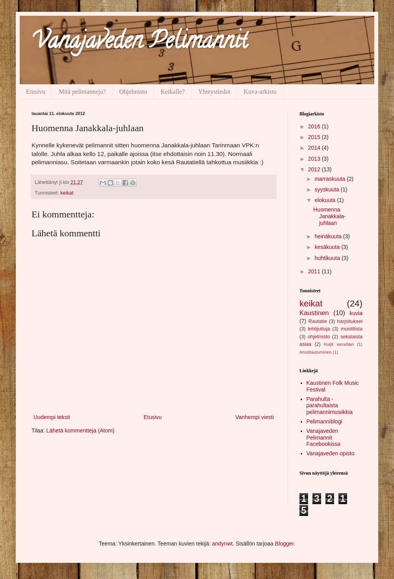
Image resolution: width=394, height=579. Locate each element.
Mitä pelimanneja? (82, 91)
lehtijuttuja (319, 329)
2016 (315, 126)
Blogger (284, 543)
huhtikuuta (328, 258)
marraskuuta (330, 179)
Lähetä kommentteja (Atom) (80, 430)
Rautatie (318, 321)
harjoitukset (349, 321)
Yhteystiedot (214, 91)
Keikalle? (173, 91)
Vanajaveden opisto (331, 453)
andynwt (222, 543)
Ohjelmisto (133, 91)
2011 (315, 271)
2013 (315, 159)
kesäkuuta (327, 247)
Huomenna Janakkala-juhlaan (329, 216)
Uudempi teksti (51, 417)
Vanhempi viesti (254, 417)
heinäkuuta (328, 236)
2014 (315, 148)
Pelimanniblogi (324, 421)
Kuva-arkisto (260, 91)
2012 (315, 169)
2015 (315, 137)
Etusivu (35, 91)
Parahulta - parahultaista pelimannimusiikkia (330, 406)
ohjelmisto (319, 337)
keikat (66, 193)
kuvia (355, 313)
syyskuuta (327, 189)
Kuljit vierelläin (339, 344)
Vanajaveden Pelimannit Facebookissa (323, 437)
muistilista (351, 329)
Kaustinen (314, 313)
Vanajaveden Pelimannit (139, 42)
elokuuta (325, 200)
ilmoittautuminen (315, 352)
